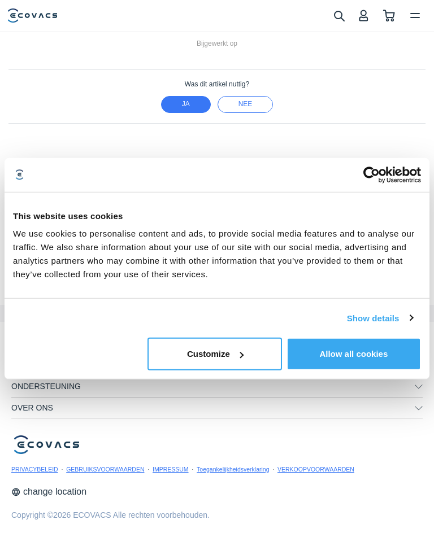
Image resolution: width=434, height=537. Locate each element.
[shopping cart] (389, 15)
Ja (186, 104)
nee (245, 104)
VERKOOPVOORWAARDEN (315, 469)
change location (48, 491)
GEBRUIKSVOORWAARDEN (105, 469)
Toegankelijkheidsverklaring (233, 469)
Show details (373, 317)
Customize (215, 354)
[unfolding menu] (418, 387)
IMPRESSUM (171, 469)
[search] (339, 15)
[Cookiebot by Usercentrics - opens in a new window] (371, 174)
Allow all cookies (353, 354)
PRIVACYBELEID (34, 469)
